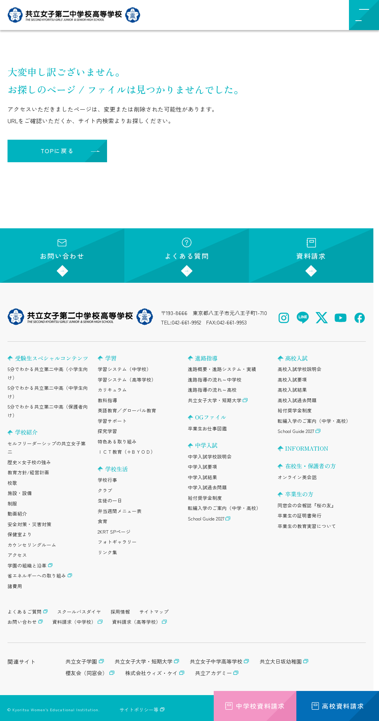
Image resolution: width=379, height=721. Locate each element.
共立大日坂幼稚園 (281, 661)
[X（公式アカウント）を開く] (322, 318)
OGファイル (210, 417)
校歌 (12, 482)
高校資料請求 (337, 705)
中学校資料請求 (255, 705)
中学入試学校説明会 (210, 456)
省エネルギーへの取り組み (37, 575)
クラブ (105, 490)
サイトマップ (154, 611)
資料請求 (311, 249)
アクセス (17, 554)
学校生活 (116, 469)
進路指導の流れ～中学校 (215, 379)
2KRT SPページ (114, 531)
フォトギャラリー (117, 541)
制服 (12, 503)
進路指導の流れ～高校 (212, 389)
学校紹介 (26, 432)
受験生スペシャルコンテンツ (51, 358)
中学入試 (206, 445)
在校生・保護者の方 (310, 466)
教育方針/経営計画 (28, 472)
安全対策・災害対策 (29, 524)
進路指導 (206, 358)
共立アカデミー (213, 673)
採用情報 (120, 611)
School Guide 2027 (206, 518)
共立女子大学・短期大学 (215, 400)
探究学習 (107, 430)
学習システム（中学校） (124, 369)
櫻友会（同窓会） (86, 673)
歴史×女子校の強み (29, 462)
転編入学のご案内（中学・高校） (224, 507)
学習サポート (112, 420)
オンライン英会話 (297, 477)
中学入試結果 (202, 477)
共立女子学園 (81, 661)
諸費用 (15, 586)
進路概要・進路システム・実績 (222, 369)
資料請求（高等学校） (136, 621)
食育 (102, 521)
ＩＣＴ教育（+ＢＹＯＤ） (127, 451)
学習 (110, 358)
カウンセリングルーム (32, 544)
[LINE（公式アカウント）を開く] (303, 318)
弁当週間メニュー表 (120, 510)
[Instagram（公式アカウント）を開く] (284, 318)
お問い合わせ (62, 249)
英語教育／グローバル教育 (127, 410)
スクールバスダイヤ (79, 611)
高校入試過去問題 (297, 400)
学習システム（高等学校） (127, 379)
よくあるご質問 (25, 611)
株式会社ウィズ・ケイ (151, 673)
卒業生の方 (299, 494)
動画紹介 (17, 513)
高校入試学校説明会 (300, 369)
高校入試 (296, 358)
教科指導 (107, 400)
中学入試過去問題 (207, 487)
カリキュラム (112, 389)
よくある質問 (187, 249)
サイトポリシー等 (139, 709)
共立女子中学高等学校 (216, 661)
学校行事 (107, 479)
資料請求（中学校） (74, 621)
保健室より (20, 534)
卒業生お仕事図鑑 (207, 428)
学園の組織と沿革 (27, 565)
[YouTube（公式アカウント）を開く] (341, 318)
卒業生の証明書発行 (300, 515)
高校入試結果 (292, 389)
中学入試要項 (202, 466)
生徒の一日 (110, 500)
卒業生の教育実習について (307, 525)
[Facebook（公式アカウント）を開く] (359, 318)
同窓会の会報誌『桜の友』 (307, 505)
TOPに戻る (57, 150)
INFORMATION (306, 448)
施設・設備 (20, 492)
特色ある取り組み (117, 441)
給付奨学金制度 (205, 497)
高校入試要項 (292, 379)
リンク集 (107, 552)
